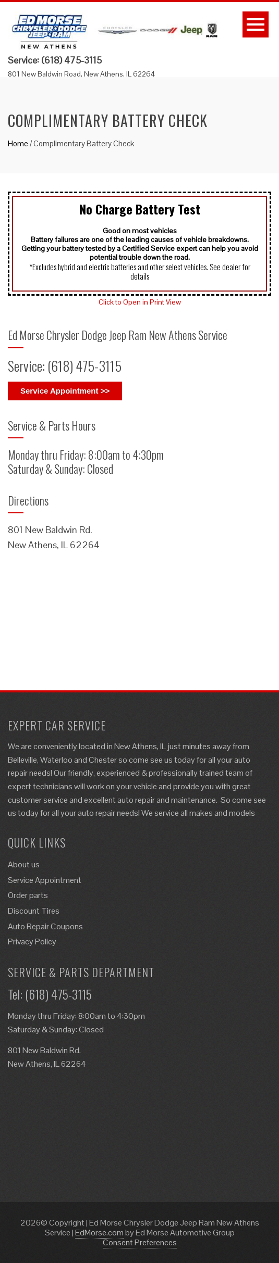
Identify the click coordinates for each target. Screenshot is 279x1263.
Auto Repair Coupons (45, 926)
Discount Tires (33, 910)
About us (24, 864)
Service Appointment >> (65, 390)
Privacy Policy (32, 941)
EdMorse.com (99, 1232)
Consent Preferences (140, 1242)
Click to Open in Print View (140, 302)
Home (18, 143)
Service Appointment (44, 880)
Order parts (28, 895)
